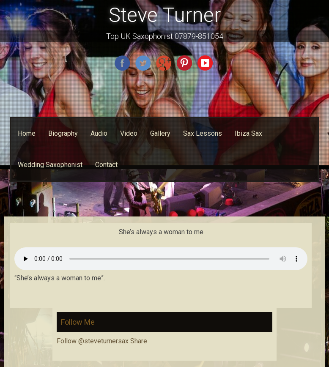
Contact (106, 165)
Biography (63, 133)
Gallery (160, 133)
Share (138, 341)
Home (27, 133)
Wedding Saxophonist (50, 165)
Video (128, 133)
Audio (98, 133)
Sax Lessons (202, 133)
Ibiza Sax (248, 133)
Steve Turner (165, 15)
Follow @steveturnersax (93, 341)
